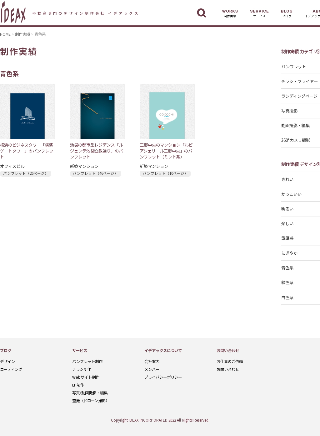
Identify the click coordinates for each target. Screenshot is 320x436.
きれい (287, 179)
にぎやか (289, 253)
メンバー (151, 369)
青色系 (287, 267)
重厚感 (287, 238)
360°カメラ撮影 (295, 140)
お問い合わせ (228, 369)
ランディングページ (299, 96)
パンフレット (293, 66)
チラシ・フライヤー (299, 81)
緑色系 (287, 282)
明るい (287, 208)
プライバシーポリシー (163, 377)
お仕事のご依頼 (230, 361)
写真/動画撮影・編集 (90, 393)
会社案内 (151, 361)
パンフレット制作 (87, 361)
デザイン (7, 361)
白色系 (287, 297)
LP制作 (78, 385)
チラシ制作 (81, 369)
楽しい (287, 223)
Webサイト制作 (85, 377)
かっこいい (291, 194)
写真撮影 (289, 110)
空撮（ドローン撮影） (90, 400)
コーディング (11, 369)
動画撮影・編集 (295, 125)
